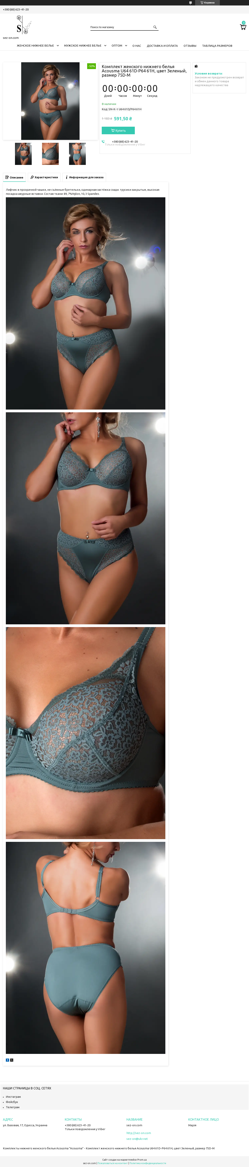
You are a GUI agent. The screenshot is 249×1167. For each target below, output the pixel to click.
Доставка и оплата (162, 45)
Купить (121, 130)
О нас (136, 45)
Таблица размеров (217, 45)
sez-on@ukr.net (137, 1138)
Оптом (117, 45)
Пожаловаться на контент (113, 1163)
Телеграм (12, 1107)
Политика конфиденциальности (148, 1163)
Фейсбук (12, 1102)
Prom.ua (142, 1159)
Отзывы (190, 45)
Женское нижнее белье (35, 45)
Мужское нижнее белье (82, 45)
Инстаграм (13, 1096)
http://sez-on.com (138, 1133)
